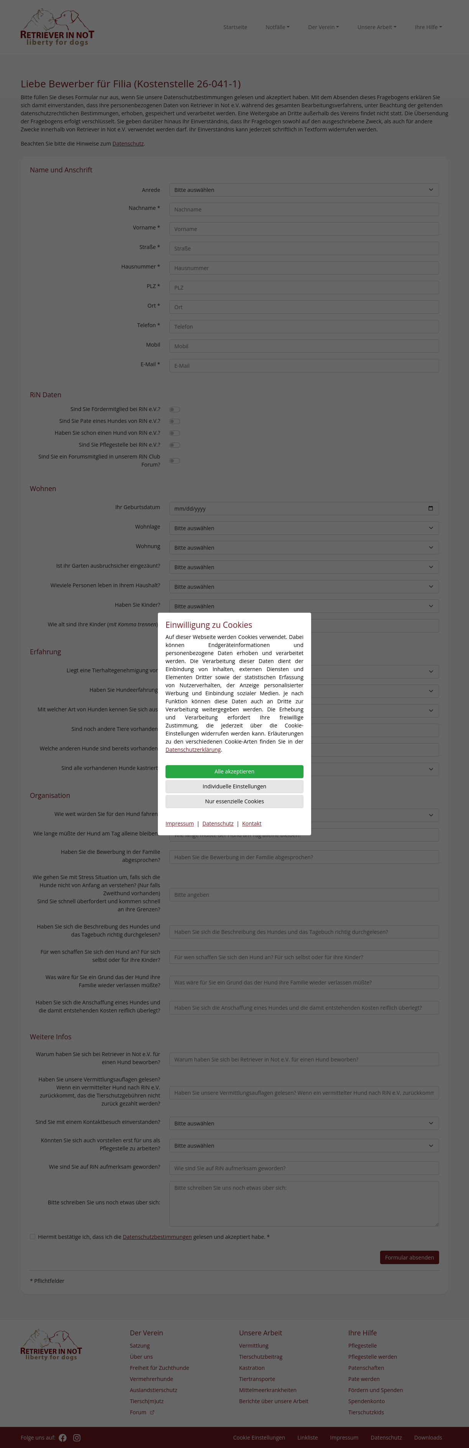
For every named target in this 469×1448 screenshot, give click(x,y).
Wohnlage (147, 527)
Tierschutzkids (366, 1412)
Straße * (149, 248)
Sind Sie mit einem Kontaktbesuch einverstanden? (98, 1123)
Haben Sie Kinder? (137, 605)
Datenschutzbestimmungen (157, 1238)
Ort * (154, 306)
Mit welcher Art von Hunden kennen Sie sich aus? (99, 710)
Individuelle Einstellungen (234, 786)
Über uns (141, 1357)
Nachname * (144, 209)
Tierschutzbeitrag (260, 1357)
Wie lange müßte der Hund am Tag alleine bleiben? (96, 834)
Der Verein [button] (321, 27)
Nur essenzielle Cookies (234, 801)
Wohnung (148, 547)
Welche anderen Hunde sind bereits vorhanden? (100, 749)
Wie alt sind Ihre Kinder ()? (104, 625)
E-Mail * (150, 365)
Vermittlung (254, 1346)
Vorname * (146, 228)
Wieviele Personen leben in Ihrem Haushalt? (105, 586)
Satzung (140, 1346)
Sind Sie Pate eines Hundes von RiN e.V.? (109, 422)
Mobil (153, 345)
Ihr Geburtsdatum (137, 508)
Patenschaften (366, 1368)
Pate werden (364, 1379)
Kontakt (252, 823)
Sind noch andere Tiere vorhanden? (116, 730)
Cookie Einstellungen (259, 1437)
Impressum (180, 823)
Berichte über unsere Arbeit (273, 1401)
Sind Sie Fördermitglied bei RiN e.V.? (115, 410)
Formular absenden (409, 1258)
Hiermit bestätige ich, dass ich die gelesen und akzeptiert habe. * (154, 1238)
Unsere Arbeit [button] (374, 27)
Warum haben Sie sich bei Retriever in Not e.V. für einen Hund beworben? (98, 1059)
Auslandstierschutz (153, 1390)
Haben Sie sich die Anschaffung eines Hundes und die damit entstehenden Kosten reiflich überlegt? (98, 1007)
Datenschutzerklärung (193, 749)
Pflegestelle (362, 1346)
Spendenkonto (366, 1401)
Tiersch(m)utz (147, 1401)
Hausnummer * (140, 267)
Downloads (428, 1437)
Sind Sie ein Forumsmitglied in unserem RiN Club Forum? (99, 461)
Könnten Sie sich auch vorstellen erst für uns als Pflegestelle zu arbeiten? (100, 1145)
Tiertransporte (257, 1379)
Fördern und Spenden (375, 1390)
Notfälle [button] (275, 27)
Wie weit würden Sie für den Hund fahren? (107, 815)
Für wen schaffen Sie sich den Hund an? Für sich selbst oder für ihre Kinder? (100, 957)
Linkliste (307, 1437)
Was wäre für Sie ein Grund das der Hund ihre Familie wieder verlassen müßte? (103, 982)
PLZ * (153, 287)
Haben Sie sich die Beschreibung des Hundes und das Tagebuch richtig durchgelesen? (98, 931)
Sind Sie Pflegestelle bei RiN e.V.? (119, 445)
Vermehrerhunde (151, 1379)
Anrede (151, 191)
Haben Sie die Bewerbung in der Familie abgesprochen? (110, 857)
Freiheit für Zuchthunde (159, 1368)
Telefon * (148, 326)
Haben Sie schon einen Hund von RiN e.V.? (107, 433)
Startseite (235, 27)
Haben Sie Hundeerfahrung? (124, 691)
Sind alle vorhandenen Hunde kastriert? (110, 769)
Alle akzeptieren (234, 771)
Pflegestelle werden (372, 1357)
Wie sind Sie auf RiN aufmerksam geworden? (104, 1167)
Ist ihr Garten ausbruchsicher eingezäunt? (108, 566)
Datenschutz (128, 144)
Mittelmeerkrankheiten (268, 1390)
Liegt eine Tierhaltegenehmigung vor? (113, 671)
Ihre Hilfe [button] (426, 27)
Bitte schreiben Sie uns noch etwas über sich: (104, 1203)
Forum (142, 1412)
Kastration (252, 1368)
